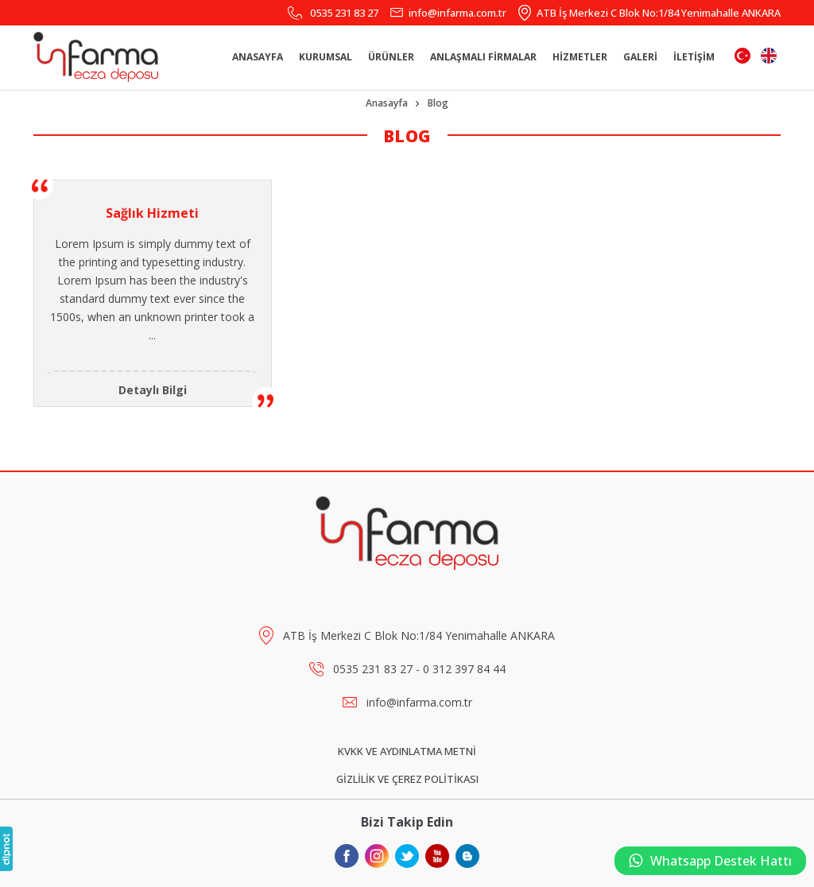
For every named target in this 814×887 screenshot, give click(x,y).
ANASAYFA (257, 57)
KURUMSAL (325, 57)
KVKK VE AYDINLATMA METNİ (407, 751)
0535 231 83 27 (344, 13)
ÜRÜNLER (391, 57)
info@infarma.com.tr (457, 13)
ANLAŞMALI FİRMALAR (483, 57)
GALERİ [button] (640, 57)
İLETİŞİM (694, 57)
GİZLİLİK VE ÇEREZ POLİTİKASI (407, 779)
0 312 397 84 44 (464, 668)
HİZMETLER (579, 57)
